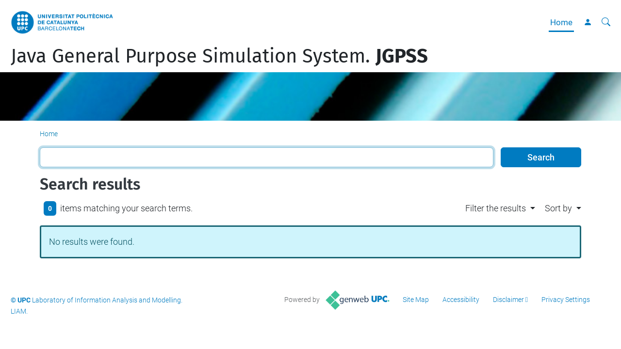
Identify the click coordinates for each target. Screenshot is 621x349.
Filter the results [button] (495, 208)
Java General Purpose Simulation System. (219, 56)
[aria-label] (606, 22)
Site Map (416, 299)
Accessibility (460, 299)
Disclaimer (508, 299)
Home (561, 22)
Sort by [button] (558, 208)
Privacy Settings (565, 299)
